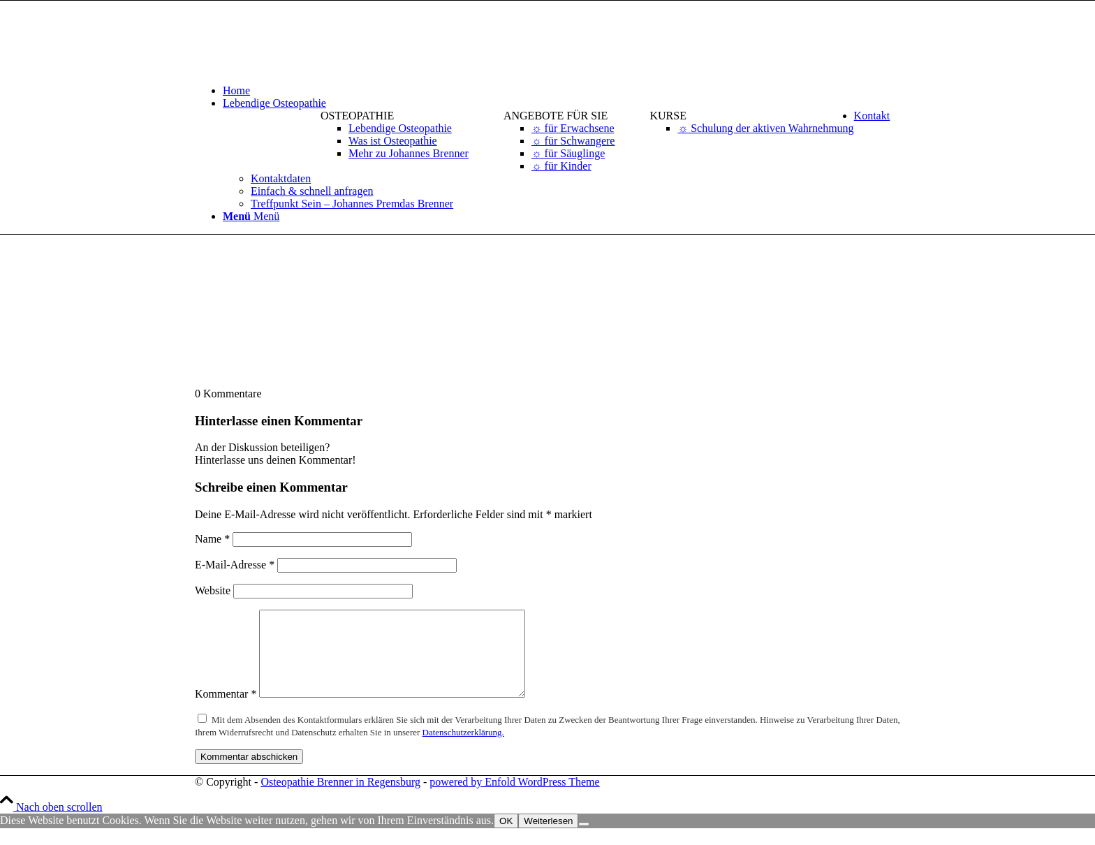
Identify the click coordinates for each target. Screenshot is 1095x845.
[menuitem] (561, 90)
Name (212, 539)
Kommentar (225, 711)
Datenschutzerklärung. (463, 749)
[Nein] (583, 841)
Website (212, 590)
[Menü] (251, 216)
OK (506, 837)
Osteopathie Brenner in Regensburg (340, 798)
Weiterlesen (548, 837)
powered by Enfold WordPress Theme (514, 798)
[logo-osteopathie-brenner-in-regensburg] (299, 67)
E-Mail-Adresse (234, 565)
